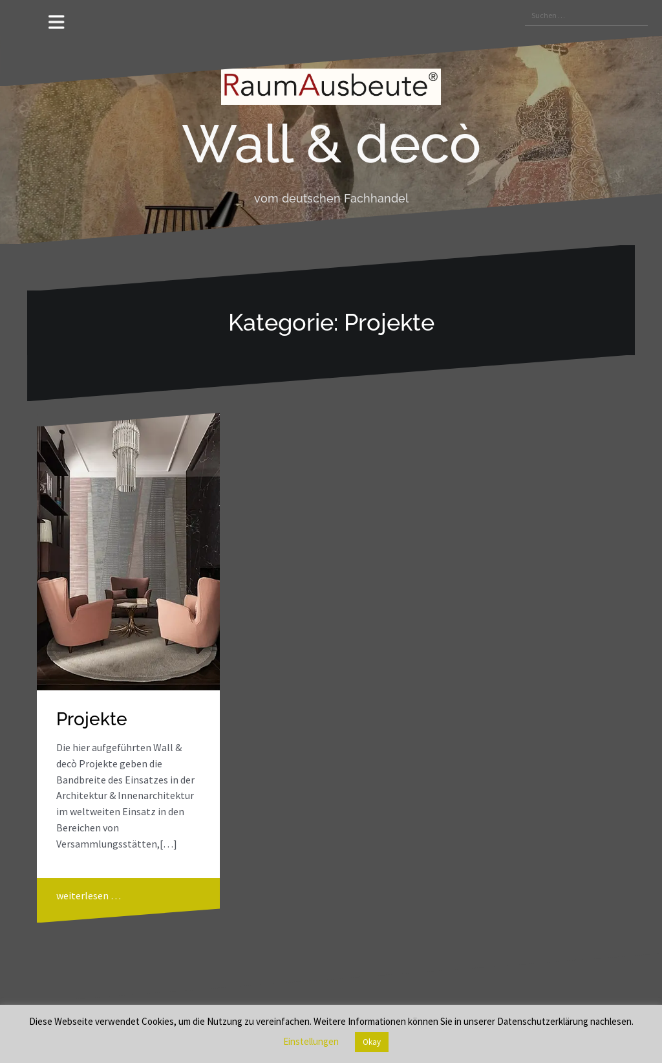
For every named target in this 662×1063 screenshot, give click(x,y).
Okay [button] (372, 1041)
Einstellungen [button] (311, 1041)
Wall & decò (331, 144)
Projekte (91, 719)
